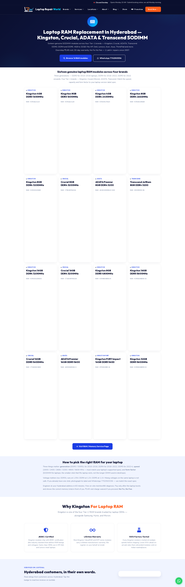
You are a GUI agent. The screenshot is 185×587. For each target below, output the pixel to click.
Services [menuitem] (79, 9)
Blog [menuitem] (116, 9)
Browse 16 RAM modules (75, 58)
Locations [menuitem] (93, 9)
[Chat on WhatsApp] (179, 581)
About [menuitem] (105, 9)
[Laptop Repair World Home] (42, 9)
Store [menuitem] (124, 9)
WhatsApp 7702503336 (109, 58)
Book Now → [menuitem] (153, 9)
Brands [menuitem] (67, 9)
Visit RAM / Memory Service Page (92, 446)
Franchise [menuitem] (137, 9)
